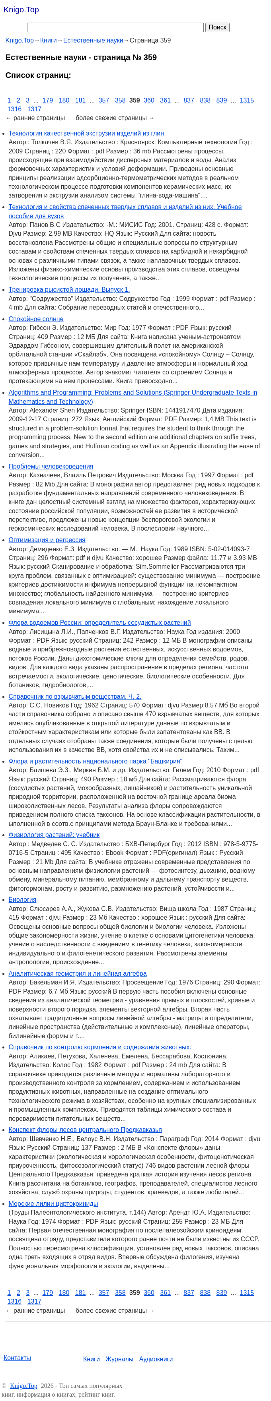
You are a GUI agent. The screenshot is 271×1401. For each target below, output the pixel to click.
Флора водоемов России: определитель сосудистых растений (100, 622)
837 (188, 100)
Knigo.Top (21, 9)
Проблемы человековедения (51, 466)
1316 (15, 109)
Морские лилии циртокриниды (53, 1203)
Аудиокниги (156, 1359)
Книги (91, 1359)
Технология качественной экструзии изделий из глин (86, 133)
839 (221, 100)
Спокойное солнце (36, 319)
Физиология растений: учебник (54, 834)
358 (120, 100)
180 (64, 100)
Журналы (119, 1359)
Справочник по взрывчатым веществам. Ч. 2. (75, 696)
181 (80, 100)
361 (165, 100)
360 (149, 100)
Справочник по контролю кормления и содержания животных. (100, 1047)
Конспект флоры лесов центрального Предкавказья (85, 1129)
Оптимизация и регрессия (47, 540)
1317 (34, 109)
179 (47, 100)
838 (205, 100)
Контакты (17, 1357)
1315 (247, 100)
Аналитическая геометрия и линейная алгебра (78, 973)
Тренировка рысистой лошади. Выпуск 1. (69, 289)
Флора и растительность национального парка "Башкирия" (96, 761)
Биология (23, 899)
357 (104, 100)
